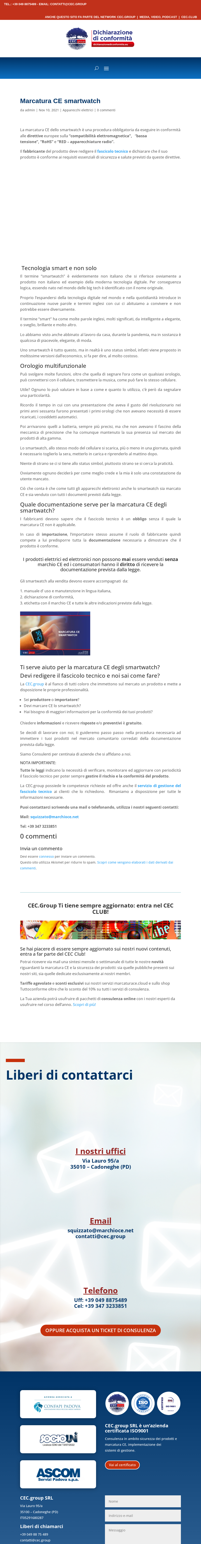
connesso (46, 856)
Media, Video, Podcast (158, 17)
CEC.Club (189, 17)
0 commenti (106, 110)
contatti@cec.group (68, 4)
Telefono (100, 1290)
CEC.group (34, 684)
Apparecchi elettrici (78, 110)
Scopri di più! (85, 1004)
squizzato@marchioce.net (54, 816)
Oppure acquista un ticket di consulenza (100, 1330)
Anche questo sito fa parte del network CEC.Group (90, 17)
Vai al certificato (122, 1464)
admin (30, 110)
